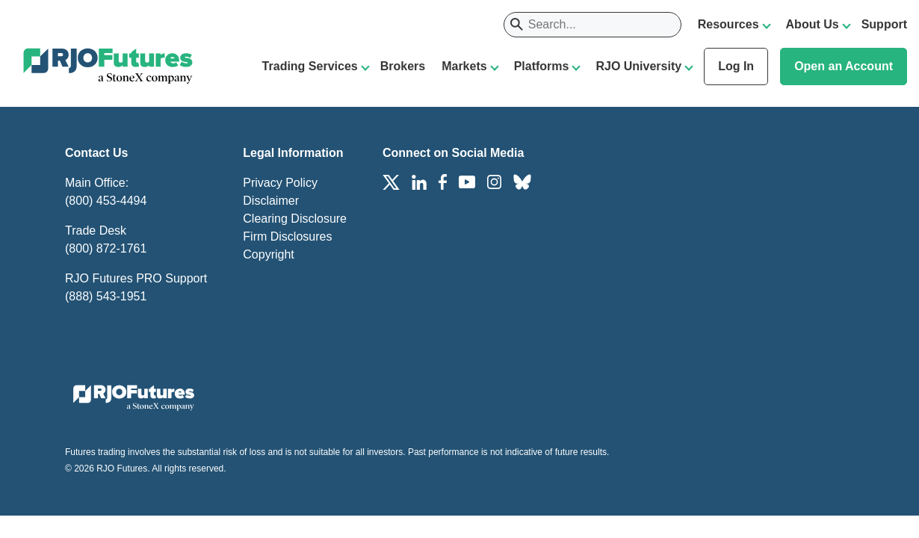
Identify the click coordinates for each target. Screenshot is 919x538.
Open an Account (843, 66)
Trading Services (310, 66)
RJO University (638, 66)
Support (884, 24)
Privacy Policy (280, 182)
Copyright (268, 254)
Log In (736, 66)
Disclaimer (271, 200)
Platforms (541, 66)
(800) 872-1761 (105, 248)
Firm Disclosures (287, 236)
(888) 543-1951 (105, 296)
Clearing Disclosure (295, 218)
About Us (812, 24)
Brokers (402, 66)
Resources (728, 24)
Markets (464, 66)
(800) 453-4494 (105, 200)
